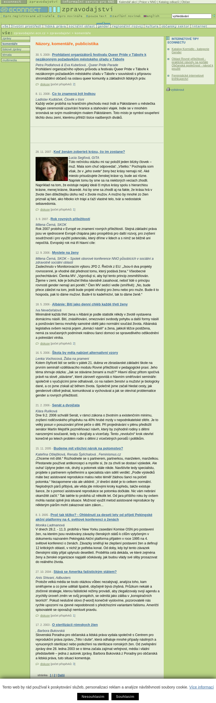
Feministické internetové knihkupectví (188, 77)
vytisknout (175, 89)
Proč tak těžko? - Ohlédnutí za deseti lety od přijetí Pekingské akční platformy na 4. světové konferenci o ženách (94, 517)
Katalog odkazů (169, 2)
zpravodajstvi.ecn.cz (30, 33)
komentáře (10, 43)
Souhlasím (125, 697)
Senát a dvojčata (66, 405)
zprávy (6, 38)
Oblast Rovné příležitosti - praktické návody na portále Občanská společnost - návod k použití (192, 63)
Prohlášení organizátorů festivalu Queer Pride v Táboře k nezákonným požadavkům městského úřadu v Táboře (91, 57)
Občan (185, 2)
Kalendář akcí (128, 2)
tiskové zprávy (11, 49)
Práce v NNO (148, 2)
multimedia (9, 60)
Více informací (201, 687)
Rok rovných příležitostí (70, 219)
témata (6, 54)
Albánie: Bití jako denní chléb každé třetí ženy (90, 304)
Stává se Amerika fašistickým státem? (85, 572)
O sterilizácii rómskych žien (75, 625)
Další (61, 675)
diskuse (45, 84)
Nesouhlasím (93, 697)
